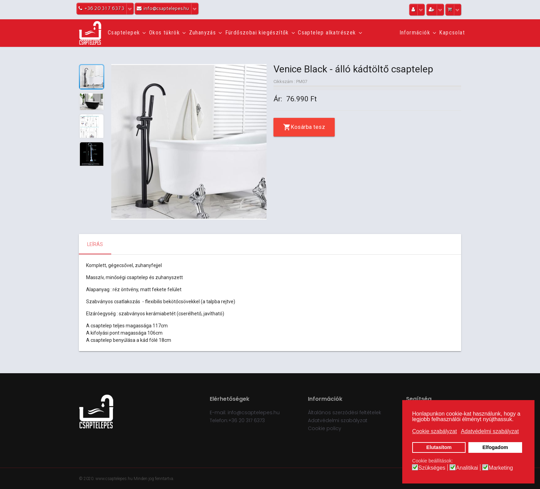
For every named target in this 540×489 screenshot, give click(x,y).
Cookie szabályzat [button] (434, 431)
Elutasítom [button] (439, 447)
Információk (414, 32)
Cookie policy (324, 428)
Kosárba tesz (308, 127)
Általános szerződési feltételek (344, 412)
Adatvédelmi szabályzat (337, 420)
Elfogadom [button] (495, 447)
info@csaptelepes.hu (254, 412)
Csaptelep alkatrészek (327, 32)
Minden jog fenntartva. (154, 478)
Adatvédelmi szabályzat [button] (490, 431)
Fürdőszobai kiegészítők (257, 32)
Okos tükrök (164, 32)
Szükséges (431, 468)
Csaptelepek (124, 32)
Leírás (95, 244)
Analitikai (467, 468)
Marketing (501, 468)
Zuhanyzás (202, 32)
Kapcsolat (452, 32)
